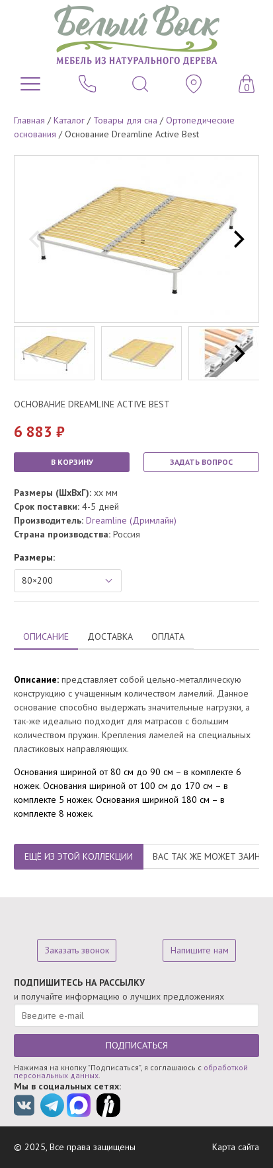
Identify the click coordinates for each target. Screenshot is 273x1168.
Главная (29, 120)
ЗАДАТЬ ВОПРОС (201, 462)
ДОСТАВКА (110, 636)
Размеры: (34, 557)
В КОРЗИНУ (72, 462)
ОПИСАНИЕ (46, 636)
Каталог (69, 120)
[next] (237, 239)
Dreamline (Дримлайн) (131, 520)
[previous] (35, 239)
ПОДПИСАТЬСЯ (137, 1045)
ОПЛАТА (167, 636)
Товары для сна (125, 120)
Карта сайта (235, 1147)
